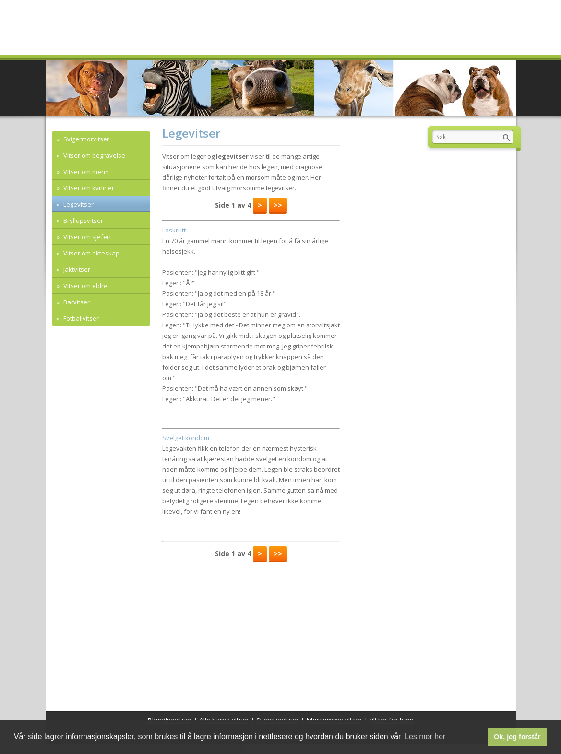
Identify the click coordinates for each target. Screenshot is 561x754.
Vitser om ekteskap (90, 253)
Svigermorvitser (85, 139)
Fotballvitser (80, 318)
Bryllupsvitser (82, 220)
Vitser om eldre (84, 285)
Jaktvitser (76, 269)
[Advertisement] (251, 634)
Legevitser (78, 204)
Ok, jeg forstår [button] (517, 737)
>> (278, 204)
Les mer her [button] (425, 736)
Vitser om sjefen (86, 236)
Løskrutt (174, 230)
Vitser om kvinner (88, 188)
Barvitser (76, 302)
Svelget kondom (185, 437)
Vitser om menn (85, 171)
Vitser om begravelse (93, 155)
